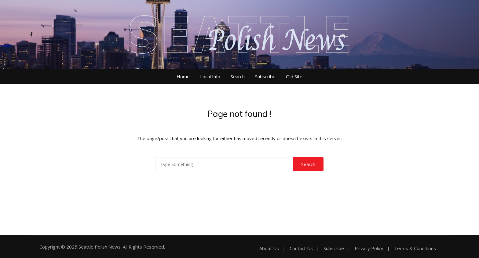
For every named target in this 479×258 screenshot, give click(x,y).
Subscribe (265, 76)
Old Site (294, 76)
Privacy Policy (369, 248)
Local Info (210, 76)
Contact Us (301, 248)
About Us (269, 248)
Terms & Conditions (415, 248)
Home (183, 76)
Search (238, 76)
